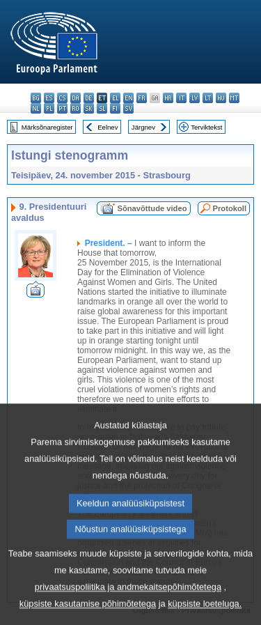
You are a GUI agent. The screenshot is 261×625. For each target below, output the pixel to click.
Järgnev (143, 127)
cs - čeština (62, 98)
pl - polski (49, 108)
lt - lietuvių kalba (208, 98)
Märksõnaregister (47, 127)
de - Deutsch (89, 98)
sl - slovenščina (102, 108)
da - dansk (75, 98)
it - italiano (181, 98)
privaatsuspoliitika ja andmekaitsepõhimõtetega (128, 612)
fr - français (141, 98)
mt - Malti (234, 98)
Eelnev (107, 127)
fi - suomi (115, 108)
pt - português (62, 108)
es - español (49, 98)
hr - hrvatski (168, 98)
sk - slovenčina (89, 108)
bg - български (36, 98)
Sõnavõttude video (152, 208)
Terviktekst (206, 127)
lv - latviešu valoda (194, 98)
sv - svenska (128, 108)
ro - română (75, 108)
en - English (128, 98)
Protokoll (229, 208)
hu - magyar (221, 98)
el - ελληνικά (115, 98)
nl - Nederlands (36, 108)
